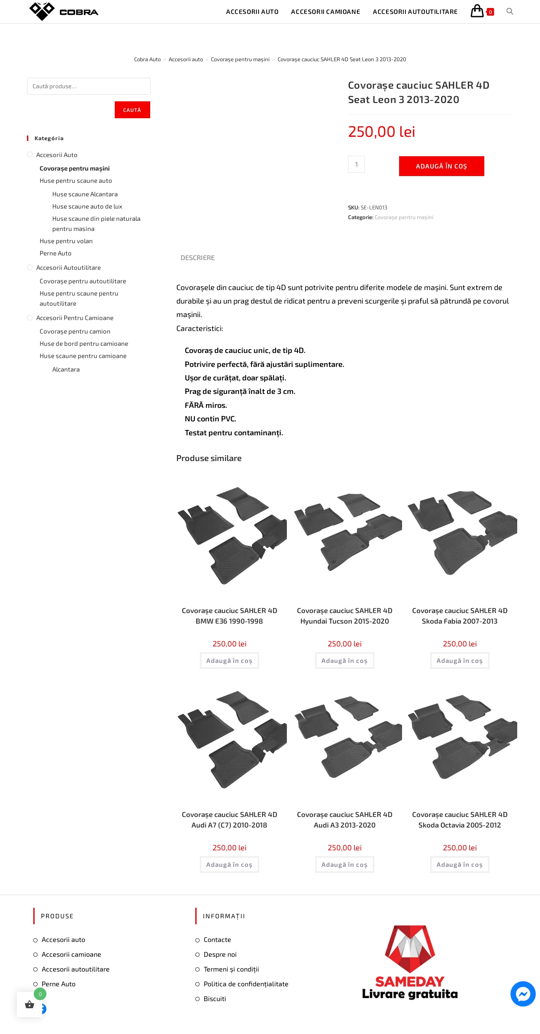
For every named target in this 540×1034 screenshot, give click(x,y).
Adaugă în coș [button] (229, 662)
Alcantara (66, 369)
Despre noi (220, 957)
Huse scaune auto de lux (87, 206)
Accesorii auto (57, 154)
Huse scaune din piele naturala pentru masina (96, 223)
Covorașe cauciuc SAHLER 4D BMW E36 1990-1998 (229, 616)
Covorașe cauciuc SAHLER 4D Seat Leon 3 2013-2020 (342, 59)
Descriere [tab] (198, 257)
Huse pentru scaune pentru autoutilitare (79, 298)
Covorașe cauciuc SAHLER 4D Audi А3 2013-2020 (344, 821)
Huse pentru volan (66, 240)
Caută (132, 110)
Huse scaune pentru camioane (83, 355)
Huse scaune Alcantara (85, 194)
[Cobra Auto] (147, 59)
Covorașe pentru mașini (404, 217)
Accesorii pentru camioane (74, 317)
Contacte (217, 943)
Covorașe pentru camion (75, 331)
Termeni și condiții (231, 972)
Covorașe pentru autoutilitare (83, 281)
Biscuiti (215, 1001)
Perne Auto (56, 253)
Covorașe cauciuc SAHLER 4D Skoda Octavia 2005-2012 (459, 821)
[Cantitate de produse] (356, 164)
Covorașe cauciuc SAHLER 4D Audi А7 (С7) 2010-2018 (229, 821)
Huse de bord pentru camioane (84, 343)
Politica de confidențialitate (246, 986)
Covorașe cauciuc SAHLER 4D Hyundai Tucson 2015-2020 (344, 616)
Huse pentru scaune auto (76, 180)
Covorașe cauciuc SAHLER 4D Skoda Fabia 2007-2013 (459, 616)
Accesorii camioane (71, 957)
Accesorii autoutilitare (68, 267)
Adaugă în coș (441, 166)
